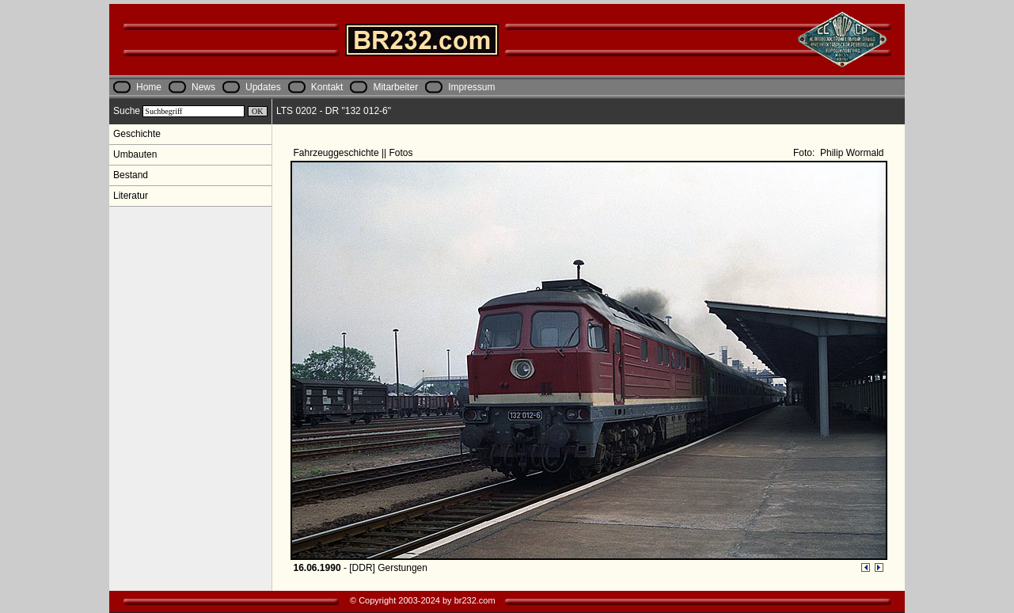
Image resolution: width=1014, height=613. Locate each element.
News (203, 87)
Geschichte (137, 133)
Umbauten (135, 154)
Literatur (130, 195)
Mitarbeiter (395, 87)
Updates (263, 87)
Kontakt (327, 87)
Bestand (130, 175)
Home (148, 87)
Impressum (471, 87)
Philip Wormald (851, 152)
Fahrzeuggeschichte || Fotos (355, 152)
